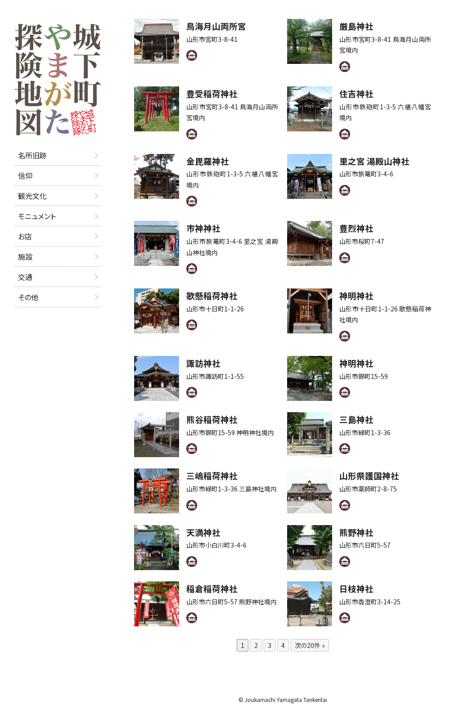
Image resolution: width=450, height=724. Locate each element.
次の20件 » (310, 645)
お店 (25, 236)
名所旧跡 (32, 155)
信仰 (25, 175)
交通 (25, 276)
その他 (28, 297)
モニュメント (37, 216)
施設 (25, 256)
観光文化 (32, 195)
